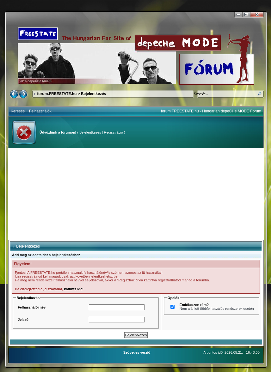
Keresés (18, 111)
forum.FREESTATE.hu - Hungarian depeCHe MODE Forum (211, 111)
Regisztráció (113, 132)
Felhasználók (40, 111)
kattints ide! (73, 289)
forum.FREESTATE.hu (57, 94)
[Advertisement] (136, 194)
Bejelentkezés (90, 132)
